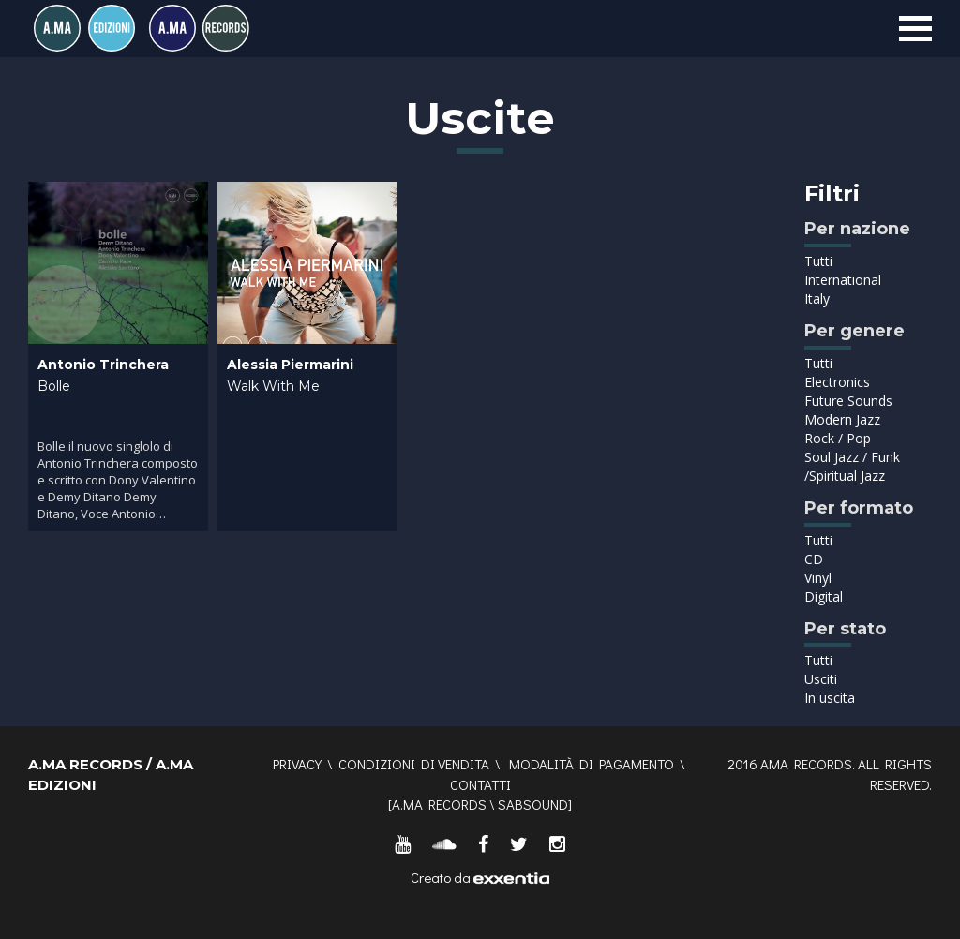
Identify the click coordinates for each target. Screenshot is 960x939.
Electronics (837, 382)
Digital (823, 596)
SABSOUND (533, 804)
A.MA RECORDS (439, 804)
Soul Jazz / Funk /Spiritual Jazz (852, 466)
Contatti (480, 784)
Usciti (820, 679)
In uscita (829, 698)
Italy (817, 298)
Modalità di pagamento (591, 763)
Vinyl (818, 578)
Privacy (297, 763)
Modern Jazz (842, 419)
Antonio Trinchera (103, 364)
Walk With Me (273, 386)
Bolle (54, 386)
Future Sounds (848, 401)
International (842, 280)
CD (813, 559)
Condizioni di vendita (413, 763)
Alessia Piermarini (290, 364)
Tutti (818, 261)
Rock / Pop (837, 438)
